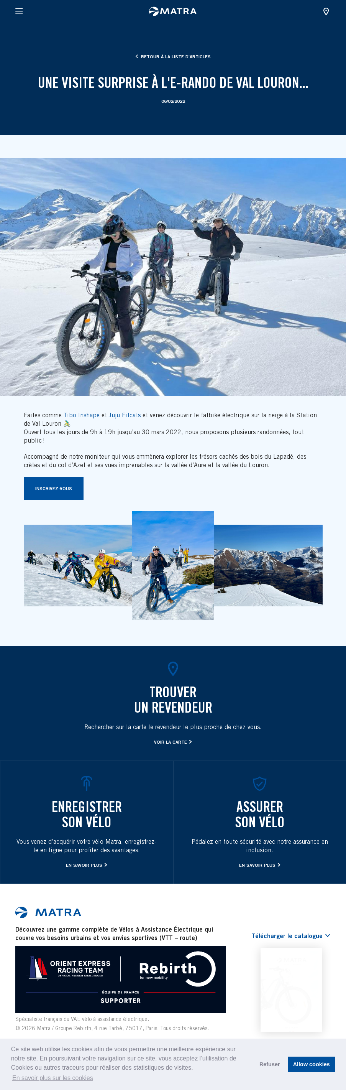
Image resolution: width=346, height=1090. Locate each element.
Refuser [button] (269, 1064)
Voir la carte (170, 742)
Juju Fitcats (125, 415)
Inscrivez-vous (53, 488)
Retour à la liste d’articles (173, 56)
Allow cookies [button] (311, 1064)
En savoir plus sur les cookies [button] (52, 1078)
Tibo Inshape (82, 415)
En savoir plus (84, 865)
